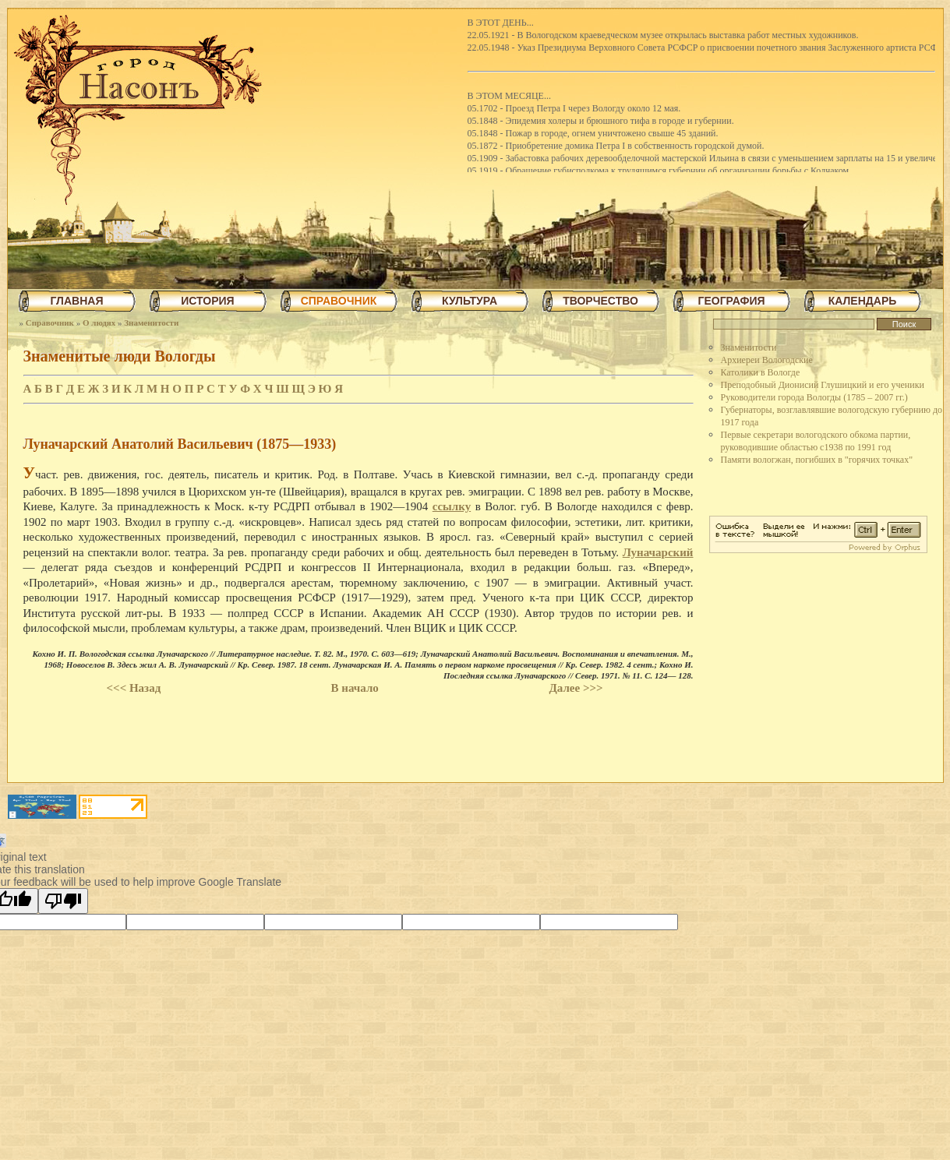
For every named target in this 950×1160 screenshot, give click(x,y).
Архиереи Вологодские (767, 359)
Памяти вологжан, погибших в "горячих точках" (817, 459)
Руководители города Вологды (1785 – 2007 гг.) (814, 397)
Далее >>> (575, 688)
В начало (355, 688)
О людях (99, 322)
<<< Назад (134, 688)
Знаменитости (151, 322)
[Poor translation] (63, 901)
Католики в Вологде (760, 372)
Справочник (50, 322)
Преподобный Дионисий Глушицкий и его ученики (822, 384)
